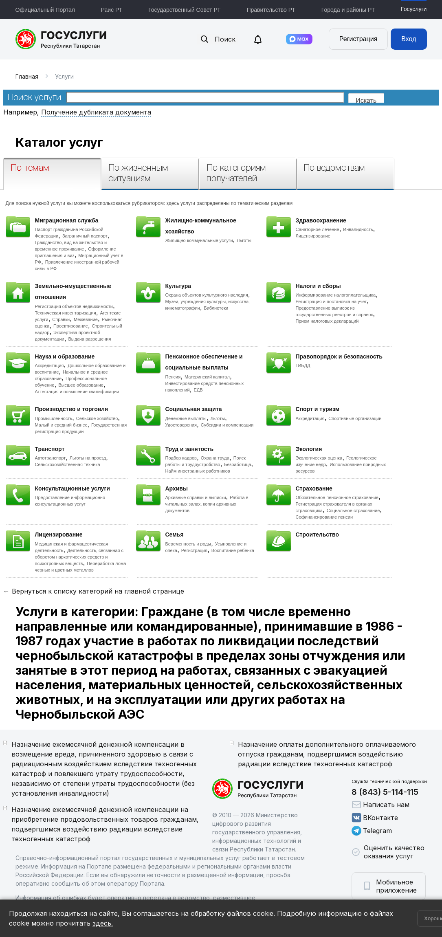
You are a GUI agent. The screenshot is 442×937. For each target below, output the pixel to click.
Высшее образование (80, 385)
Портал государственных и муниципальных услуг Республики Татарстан (61, 39)
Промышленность (54, 418)
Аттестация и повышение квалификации (77, 391)
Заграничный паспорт (85, 235)
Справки (61, 319)
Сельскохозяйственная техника (67, 464)
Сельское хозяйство (97, 418)
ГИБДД (303, 365)
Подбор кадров (181, 457)
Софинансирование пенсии (324, 517)
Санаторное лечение (317, 229)
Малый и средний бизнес (61, 424)
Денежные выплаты (186, 418)
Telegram (372, 831)
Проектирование (70, 325)
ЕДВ (198, 389)
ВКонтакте (375, 818)
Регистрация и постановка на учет (331, 301)
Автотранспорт (50, 457)
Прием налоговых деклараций (327, 321)
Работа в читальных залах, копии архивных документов (206, 504)
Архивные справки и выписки (195, 497)
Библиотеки (216, 308)
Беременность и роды (188, 543)
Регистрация (358, 38)
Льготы (244, 240)
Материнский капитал (207, 376)
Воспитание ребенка (232, 550)
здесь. (102, 923)
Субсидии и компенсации (227, 424)
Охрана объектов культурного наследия (206, 295)
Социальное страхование (353, 510)
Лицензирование (313, 235)
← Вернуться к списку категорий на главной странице (93, 591)
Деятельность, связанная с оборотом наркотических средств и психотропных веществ (79, 557)
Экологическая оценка (319, 457)
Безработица (237, 464)
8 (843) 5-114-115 (385, 792)
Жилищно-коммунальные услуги (199, 240)
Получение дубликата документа (96, 112)
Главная (26, 76)
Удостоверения (181, 424)
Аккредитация (49, 365)
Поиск (217, 39)
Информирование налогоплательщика (336, 295)
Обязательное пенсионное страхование (337, 497)
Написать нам (380, 804)
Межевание (86, 319)
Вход (408, 38)
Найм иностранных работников (197, 470)
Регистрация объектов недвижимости (74, 306)
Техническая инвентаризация (65, 312)
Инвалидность (358, 229)
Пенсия (173, 376)
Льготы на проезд (88, 457)
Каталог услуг (59, 142)
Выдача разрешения (89, 339)
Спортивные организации (354, 418)
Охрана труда (215, 457)
